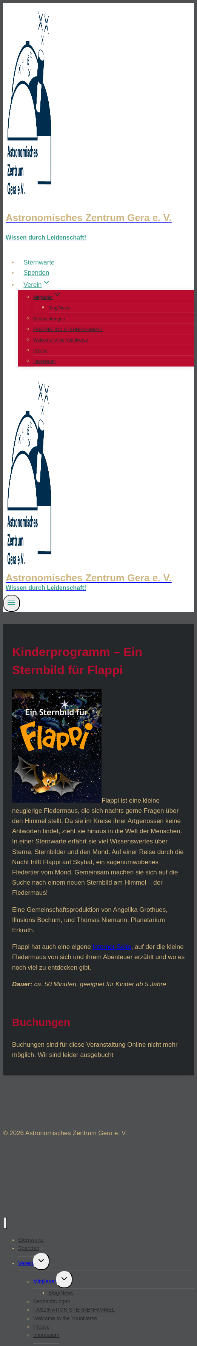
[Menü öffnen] (11, 603)
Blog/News (59, 308)
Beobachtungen (49, 319)
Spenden (36, 272)
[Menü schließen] (5, 1223)
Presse (40, 350)
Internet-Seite (112, 946)
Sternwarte (38, 262)
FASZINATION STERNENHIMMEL (68, 329)
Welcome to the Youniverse (60, 340)
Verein (25, 1263)
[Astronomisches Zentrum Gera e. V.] (98, 217)
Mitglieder (44, 1281)
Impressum (44, 361)
